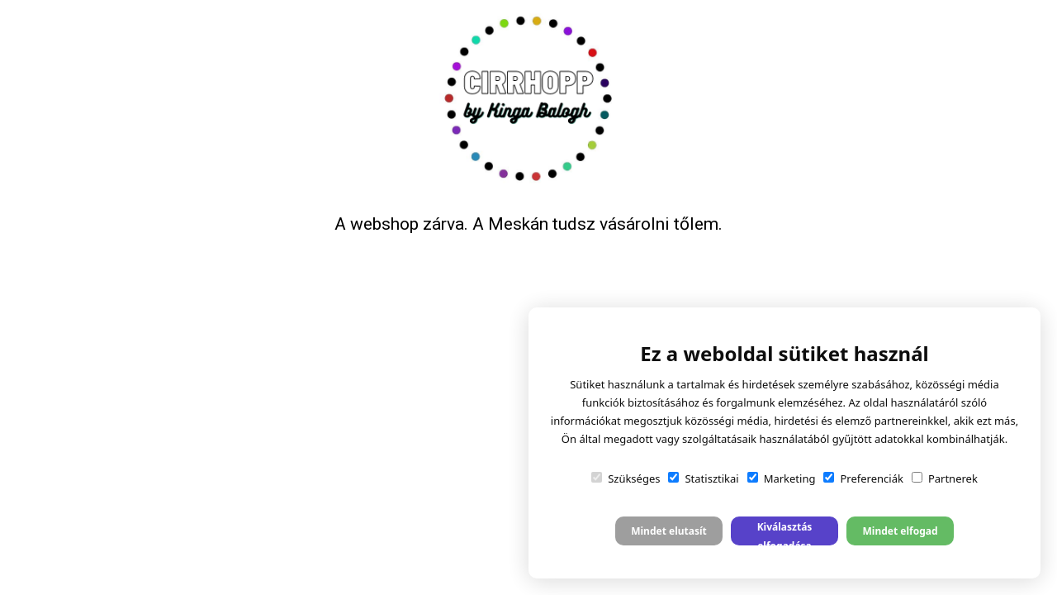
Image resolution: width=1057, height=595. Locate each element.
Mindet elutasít (669, 531)
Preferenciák (863, 478)
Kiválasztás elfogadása (785, 532)
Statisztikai (703, 478)
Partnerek (945, 478)
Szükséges (625, 478)
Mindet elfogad (899, 531)
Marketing (781, 478)
